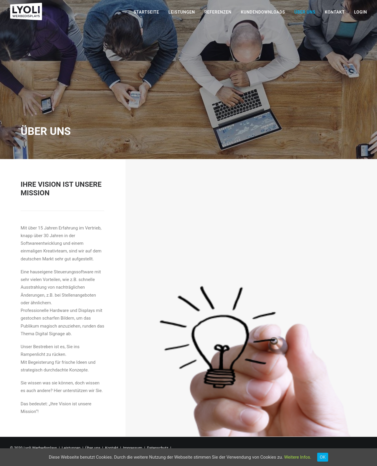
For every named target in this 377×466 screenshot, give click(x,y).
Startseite (146, 12)
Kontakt (335, 12)
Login (360, 12)
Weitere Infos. (297, 457)
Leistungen (181, 12)
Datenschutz (157, 448)
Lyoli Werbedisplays (40, 448)
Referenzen (218, 12)
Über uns (304, 12)
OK (323, 457)
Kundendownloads (263, 12)
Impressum (132, 448)
